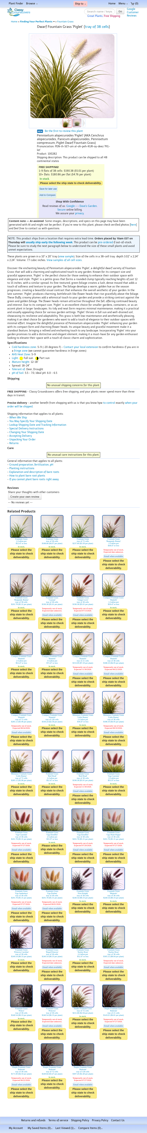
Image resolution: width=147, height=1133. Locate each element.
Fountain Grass (65, 21)
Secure (61, 209)
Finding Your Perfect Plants (37, 21)
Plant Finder (16, 3)
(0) (134, 3)
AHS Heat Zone (21, 354)
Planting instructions (21, 468)
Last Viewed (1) (65, 1128)
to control (109, 402)
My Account (16, 1128)
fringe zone (21, 350)
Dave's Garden (88, 206)
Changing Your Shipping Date (26, 432)
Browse (32, 3)
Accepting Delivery (20, 435)
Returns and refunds (33, 1120)
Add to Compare (47, 195)
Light (15, 358)
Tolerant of (18, 369)
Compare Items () (90, 1128)
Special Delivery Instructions (26, 428)
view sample (66, 256)
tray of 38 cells (97, 27)
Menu (123, 3)
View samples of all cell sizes (64, 260)
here (133, 224)
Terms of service (58, 1120)
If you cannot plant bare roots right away (34, 479)
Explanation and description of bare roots (34, 472)
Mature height (20, 362)
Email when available (113, 556)
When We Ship (18, 417)
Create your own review (24, 496)
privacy (79, 213)
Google (70, 206)
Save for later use (48, 189)
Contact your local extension (81, 347)
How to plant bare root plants (27, 475)
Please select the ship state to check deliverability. (70, 183)
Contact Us (118, 1120)
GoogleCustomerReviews (133, 12)
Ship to (80, 3)
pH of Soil (17, 373)
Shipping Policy (80, 1120)
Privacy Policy (100, 1120)
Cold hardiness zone (24, 347)
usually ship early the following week (49, 242)
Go (120, 11)
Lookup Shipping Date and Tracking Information (37, 424)
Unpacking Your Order (22, 439)
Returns (14, 443)
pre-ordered (105, 242)
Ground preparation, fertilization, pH (31, 464)
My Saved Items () (40, 1128)
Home (112, 3)
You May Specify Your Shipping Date (30, 421)
